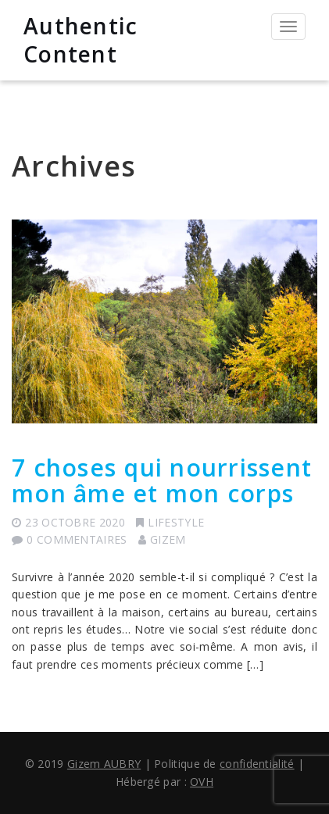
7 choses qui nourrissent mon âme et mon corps (162, 480)
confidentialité (257, 763)
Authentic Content (80, 40)
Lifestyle (176, 522)
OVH (201, 781)
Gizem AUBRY (104, 763)
